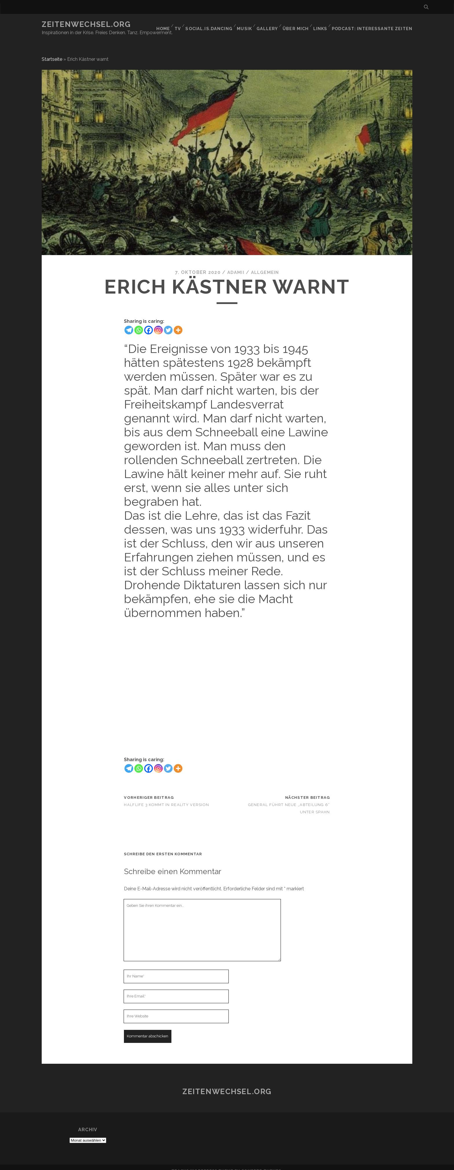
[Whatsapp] (138, 322)
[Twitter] (168, 322)
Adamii (235, 265)
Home (166, 24)
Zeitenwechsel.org (86, 24)
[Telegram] (129, 322)
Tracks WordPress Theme (202, 1163)
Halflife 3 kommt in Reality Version (166, 798)
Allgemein (265, 265)
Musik (248, 24)
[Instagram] (158, 322)
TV (182, 24)
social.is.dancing (213, 24)
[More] (178, 322)
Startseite (52, 52)
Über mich (300, 24)
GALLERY (271, 24)
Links (325, 24)
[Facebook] (148, 322)
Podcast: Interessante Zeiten (375, 24)
